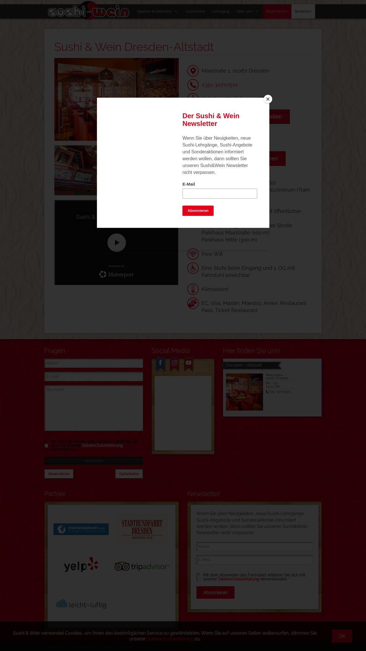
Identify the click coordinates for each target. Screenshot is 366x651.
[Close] (268, 99)
